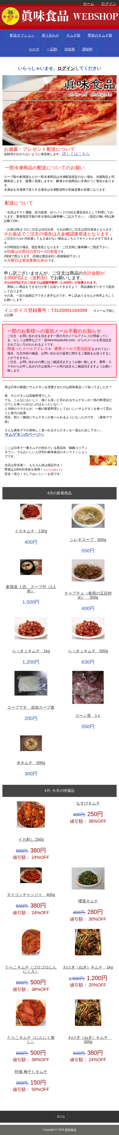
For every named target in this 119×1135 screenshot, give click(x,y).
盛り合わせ (50, 35)
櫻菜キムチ (88, 901)
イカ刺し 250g (31, 839)
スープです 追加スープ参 (31, 707)
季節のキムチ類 (100, 35)
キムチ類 (73, 35)
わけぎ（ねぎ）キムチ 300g (90, 1040)
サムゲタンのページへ (24, 434)
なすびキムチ (88, 803)
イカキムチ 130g (31, 531)
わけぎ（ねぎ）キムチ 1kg (88, 967)
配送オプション (22, 35)
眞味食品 (70, 1129)
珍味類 (69, 49)
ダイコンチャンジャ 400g (31, 895)
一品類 (52, 49)
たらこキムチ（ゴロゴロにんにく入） (31, 969)
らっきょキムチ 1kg (31, 651)
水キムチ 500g (31, 763)
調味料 (87, 49)
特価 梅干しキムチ (31, 1072)
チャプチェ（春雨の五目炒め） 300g (88, 595)
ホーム (88, 4)
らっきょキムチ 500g (88, 651)
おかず (34, 49)
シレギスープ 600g (88, 540)
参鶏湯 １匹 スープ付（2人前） (31, 589)
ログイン (108, 4)
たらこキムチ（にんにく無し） (31, 1040)
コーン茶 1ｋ (88, 716)
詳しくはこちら (76, 154)
